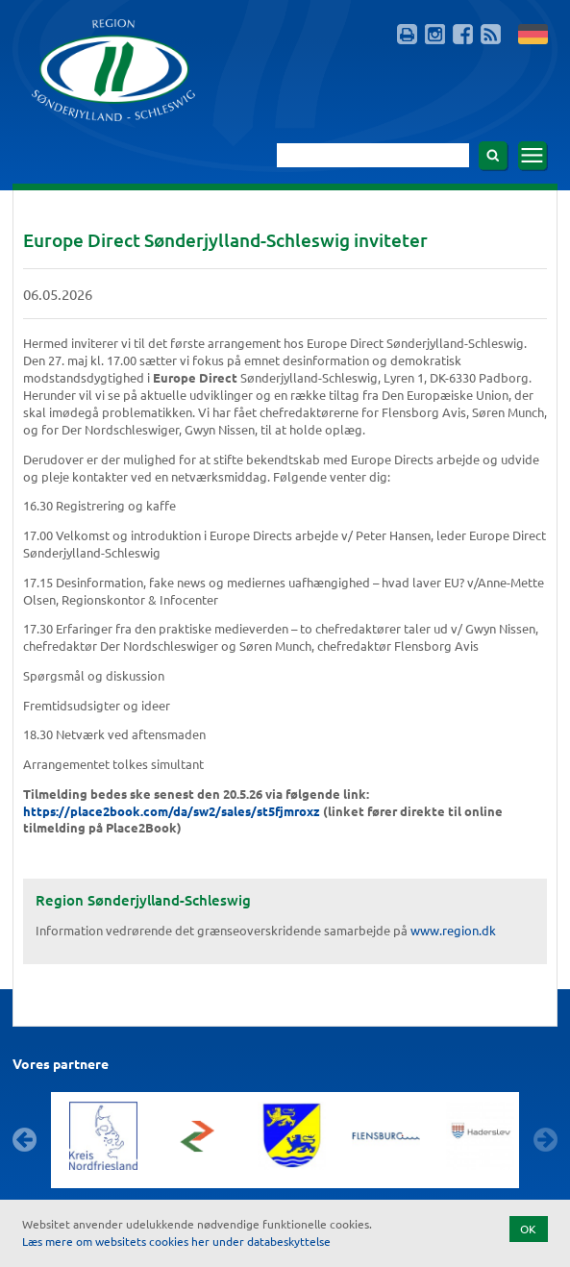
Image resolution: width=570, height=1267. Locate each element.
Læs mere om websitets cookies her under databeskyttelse (176, 1241)
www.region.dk (453, 930)
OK (528, 1228)
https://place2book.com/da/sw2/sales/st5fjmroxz (171, 811)
